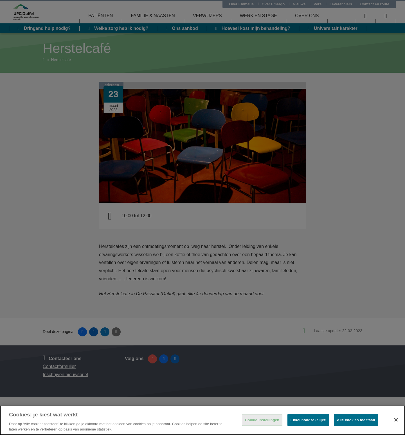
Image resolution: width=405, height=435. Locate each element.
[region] (202, 420)
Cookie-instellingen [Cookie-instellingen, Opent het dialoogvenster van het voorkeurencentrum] (262, 420)
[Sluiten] (396, 420)
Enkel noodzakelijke (308, 420)
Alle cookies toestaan (356, 420)
